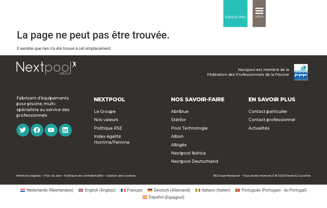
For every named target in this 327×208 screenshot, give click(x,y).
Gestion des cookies (121, 175)
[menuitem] (47, 190)
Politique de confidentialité (83, 175)
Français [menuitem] (135, 190)
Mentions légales (28, 175)
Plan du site (52, 175)
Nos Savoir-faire (197, 99)
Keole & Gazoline (298, 175)
